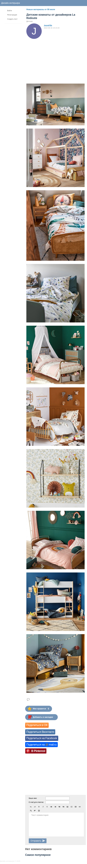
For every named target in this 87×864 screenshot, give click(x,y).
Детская (29, 21)
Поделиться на (41, 744)
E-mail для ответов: (36, 802)
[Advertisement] (55, 57)
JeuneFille (48, 25)
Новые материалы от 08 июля (40, 9)
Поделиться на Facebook (41, 738)
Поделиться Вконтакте (40, 731)
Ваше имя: (33, 798)
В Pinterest (38, 751)
